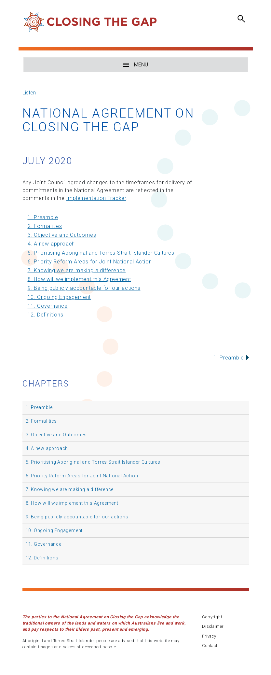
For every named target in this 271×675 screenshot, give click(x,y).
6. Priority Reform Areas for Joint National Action (90, 262)
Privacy (209, 636)
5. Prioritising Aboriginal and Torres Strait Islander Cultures (101, 253)
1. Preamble (43, 217)
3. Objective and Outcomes (62, 235)
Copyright (212, 616)
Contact (210, 645)
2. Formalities (45, 226)
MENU (135, 65)
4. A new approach (51, 244)
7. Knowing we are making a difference (77, 270)
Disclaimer (213, 626)
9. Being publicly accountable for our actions (84, 288)
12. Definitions (45, 315)
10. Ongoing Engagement (59, 297)
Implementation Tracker (96, 198)
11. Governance (48, 306)
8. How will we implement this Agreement (79, 279)
